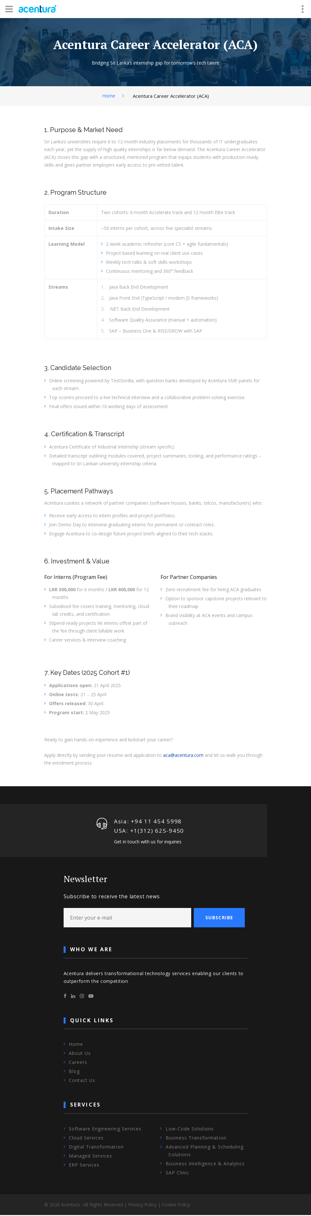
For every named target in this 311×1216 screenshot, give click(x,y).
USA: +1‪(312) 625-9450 (149, 831)
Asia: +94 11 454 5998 (148, 821)
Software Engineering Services (105, 1130)
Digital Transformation (96, 1148)
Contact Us (82, 1081)
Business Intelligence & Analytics (205, 1164)
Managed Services (90, 1157)
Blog (74, 1072)
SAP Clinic (178, 1173)
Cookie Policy (176, 1205)
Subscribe (219, 919)
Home (109, 95)
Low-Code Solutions (190, 1130)
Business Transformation (196, 1139)
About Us (80, 1054)
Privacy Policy (142, 1205)
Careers (78, 1063)
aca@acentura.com (183, 755)
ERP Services (84, 1166)
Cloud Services (86, 1139)
